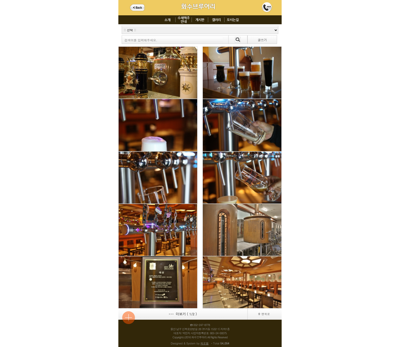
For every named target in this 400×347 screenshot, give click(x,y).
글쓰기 (262, 40)
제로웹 (205, 343)
